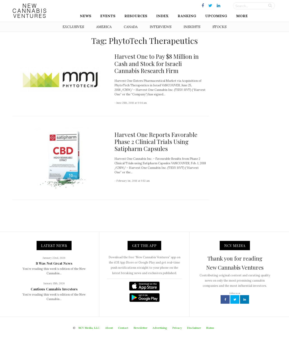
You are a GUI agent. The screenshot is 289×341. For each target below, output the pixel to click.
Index (162, 16)
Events (107, 16)
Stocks (219, 27)
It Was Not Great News (54, 263)
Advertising (160, 327)
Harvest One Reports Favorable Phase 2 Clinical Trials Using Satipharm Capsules (155, 142)
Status (210, 327)
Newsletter (140, 327)
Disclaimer (194, 327)
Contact (123, 327)
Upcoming (216, 16)
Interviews (160, 27)
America (104, 27)
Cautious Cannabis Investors (54, 289)
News (85, 16)
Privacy (177, 327)
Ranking (187, 16)
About (109, 327)
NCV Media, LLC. (89, 327)
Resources (135, 16)
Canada (131, 27)
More (242, 16)
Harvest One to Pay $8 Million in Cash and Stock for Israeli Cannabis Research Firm (156, 63)
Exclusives (73, 27)
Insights (192, 27)
